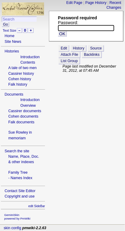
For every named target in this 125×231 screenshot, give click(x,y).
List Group (69, 61)
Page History (96, 3)
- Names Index (20, 178)
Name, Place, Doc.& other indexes (23, 159)
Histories (12, 51)
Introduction (30, 57)
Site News (13, 42)
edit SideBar (36, 206)
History (78, 48)
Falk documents (21, 122)
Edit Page (74, 3)
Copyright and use (19, 196)
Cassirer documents (24, 111)
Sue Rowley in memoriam (20, 135)
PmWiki (25, 218)
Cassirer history (21, 73)
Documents (14, 94)
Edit (64, 48)
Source (96, 48)
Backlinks (92, 54)
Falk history (17, 84)
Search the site (17, 151)
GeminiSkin (11, 215)
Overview (28, 105)
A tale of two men (22, 68)
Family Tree (17, 172)
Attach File (69, 54)
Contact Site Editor (20, 191)
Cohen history (19, 79)
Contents (27, 62)
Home (9, 36)
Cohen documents (23, 116)
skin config (12, 228)
